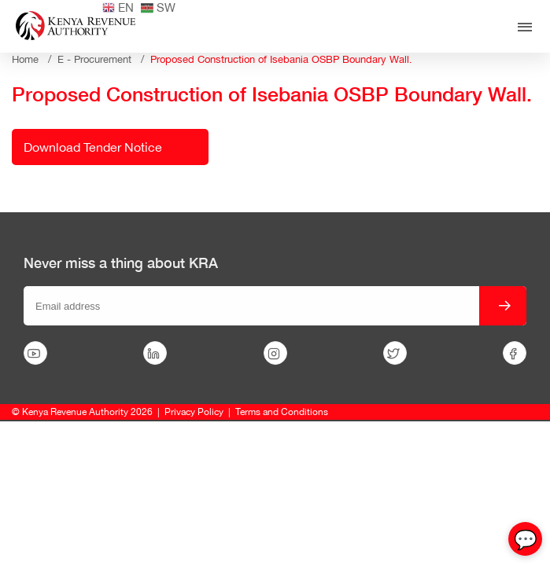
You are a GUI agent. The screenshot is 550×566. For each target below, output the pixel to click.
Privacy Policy (193, 411)
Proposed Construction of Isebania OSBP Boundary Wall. (281, 59)
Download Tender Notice (93, 147)
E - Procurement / (103, 59)
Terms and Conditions (281, 411)
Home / (34, 59)
